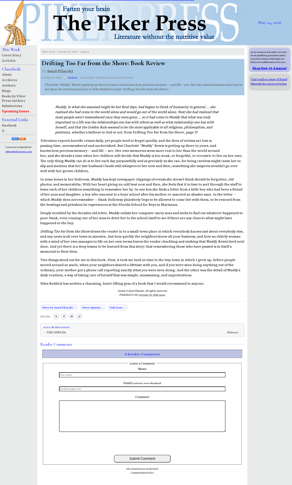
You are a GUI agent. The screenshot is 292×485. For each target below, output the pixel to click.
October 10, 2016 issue (152, 295)
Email (142, 382)
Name (142, 368)
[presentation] (142, 443)
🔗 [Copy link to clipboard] (79, 316)
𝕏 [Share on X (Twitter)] (56, 316)
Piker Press (48, 51)
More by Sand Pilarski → (59, 307)
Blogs (6, 90)
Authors (9, 85)
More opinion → (93, 307)
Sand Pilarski (60, 70)
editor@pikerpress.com (18, 151)
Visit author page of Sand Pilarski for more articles (269, 81)
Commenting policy (142, 472)
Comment (142, 396)
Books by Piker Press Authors (14, 98)
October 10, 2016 (67, 51)
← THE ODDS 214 (54, 332)
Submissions (12, 105)
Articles (9, 60)
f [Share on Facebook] (64, 316)
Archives (9, 80)
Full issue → (118, 307)
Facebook (9, 125)
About (7, 74)
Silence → (234, 332)
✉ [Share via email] (72, 316)
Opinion (84, 51)
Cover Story (11, 55)
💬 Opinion (70, 77)
